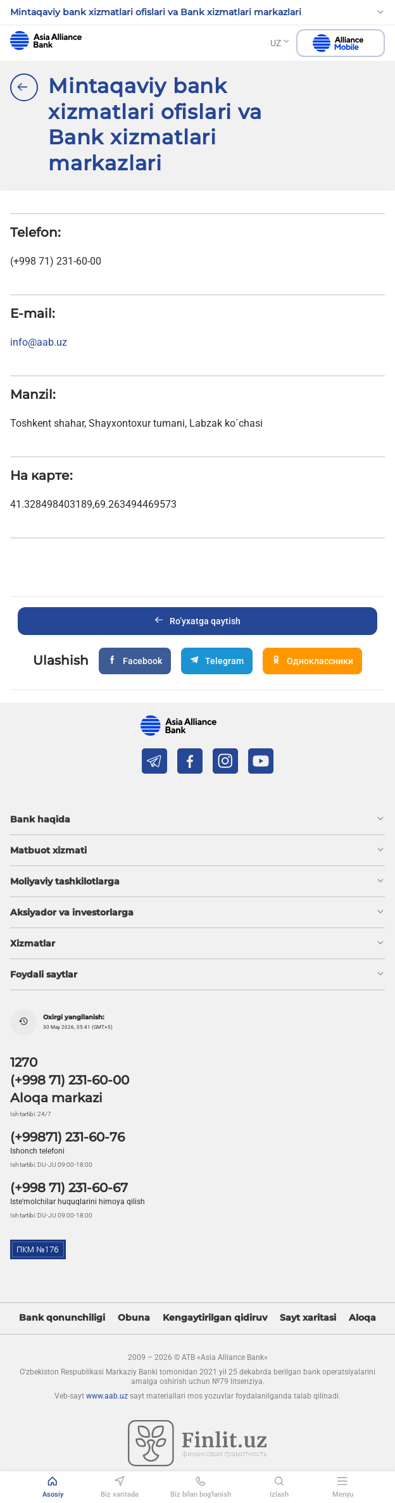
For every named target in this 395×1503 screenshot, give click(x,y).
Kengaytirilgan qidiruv (215, 1317)
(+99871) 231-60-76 (67, 1137)
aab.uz (46, 40)
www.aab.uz (107, 1396)
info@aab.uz (38, 342)
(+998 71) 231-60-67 (69, 1187)
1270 (23, 1062)
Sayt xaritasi (308, 1317)
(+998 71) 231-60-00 (69, 1080)
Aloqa (362, 1317)
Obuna (134, 1317)
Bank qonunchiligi (62, 1317)
